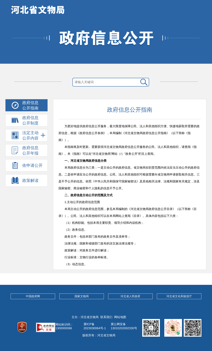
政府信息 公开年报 (30, 150)
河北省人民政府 (130, 296)
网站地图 (120, 317)
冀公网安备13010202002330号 (124, 326)
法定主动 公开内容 (33, 135)
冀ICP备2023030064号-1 (95, 326)
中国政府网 (33, 296)
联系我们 (106, 317)
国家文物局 (82, 296)
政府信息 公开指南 (30, 105)
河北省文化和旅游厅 (179, 296)
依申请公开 (32, 165)
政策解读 (30, 180)
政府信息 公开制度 (30, 120)
